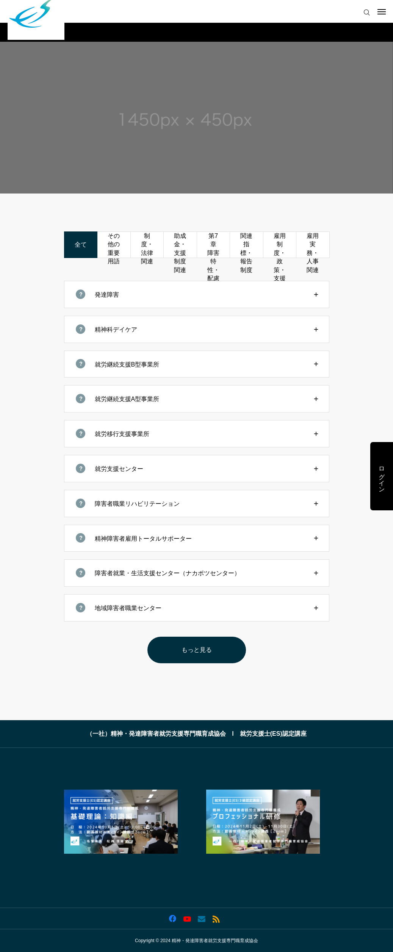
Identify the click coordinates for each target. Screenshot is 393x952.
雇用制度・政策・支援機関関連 (280, 245)
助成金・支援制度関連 (180, 245)
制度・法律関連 (147, 245)
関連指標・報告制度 (246, 245)
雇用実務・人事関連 (313, 245)
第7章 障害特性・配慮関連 (214, 245)
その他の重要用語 (114, 245)
